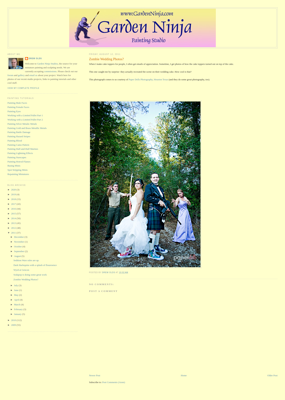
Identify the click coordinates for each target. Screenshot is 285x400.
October (18, 246)
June (16, 290)
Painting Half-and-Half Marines (23, 149)
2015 (14, 213)
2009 (14, 325)
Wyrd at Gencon (21, 270)
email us (33, 75)
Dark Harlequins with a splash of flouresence (35, 265)
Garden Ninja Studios (47, 63)
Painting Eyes (14, 111)
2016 (14, 208)
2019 (14, 194)
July (16, 285)
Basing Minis (14, 165)
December (19, 237)
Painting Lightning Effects (20, 153)
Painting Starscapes (17, 157)
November (19, 241)
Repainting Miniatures (18, 174)
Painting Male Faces (17, 102)
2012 (14, 228)
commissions (50, 71)
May (16, 295)
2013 (14, 223)
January (18, 314)
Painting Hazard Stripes (19, 136)
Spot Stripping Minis (18, 170)
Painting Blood (15, 140)
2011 (14, 232)
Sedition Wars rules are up (26, 260)
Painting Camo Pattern (18, 144)
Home (184, 375)
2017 (14, 204)
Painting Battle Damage (19, 132)
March (17, 304)
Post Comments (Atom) (113, 382)
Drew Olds (35, 58)
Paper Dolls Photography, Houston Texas (148, 79)
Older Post (272, 375)
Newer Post (94, 375)
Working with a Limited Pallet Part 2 (25, 119)
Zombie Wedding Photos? (25, 279)
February (18, 309)
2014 (14, 218)
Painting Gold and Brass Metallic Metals (27, 128)
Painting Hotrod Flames (19, 161)
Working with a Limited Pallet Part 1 (25, 115)
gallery (21, 75)
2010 (14, 320)
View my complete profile (23, 88)
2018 (14, 199)
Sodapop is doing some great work (30, 274)
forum (10, 75)
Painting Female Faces (18, 107)
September (19, 251)
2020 (14, 189)
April (17, 299)
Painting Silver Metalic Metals (22, 123)
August (18, 256)
